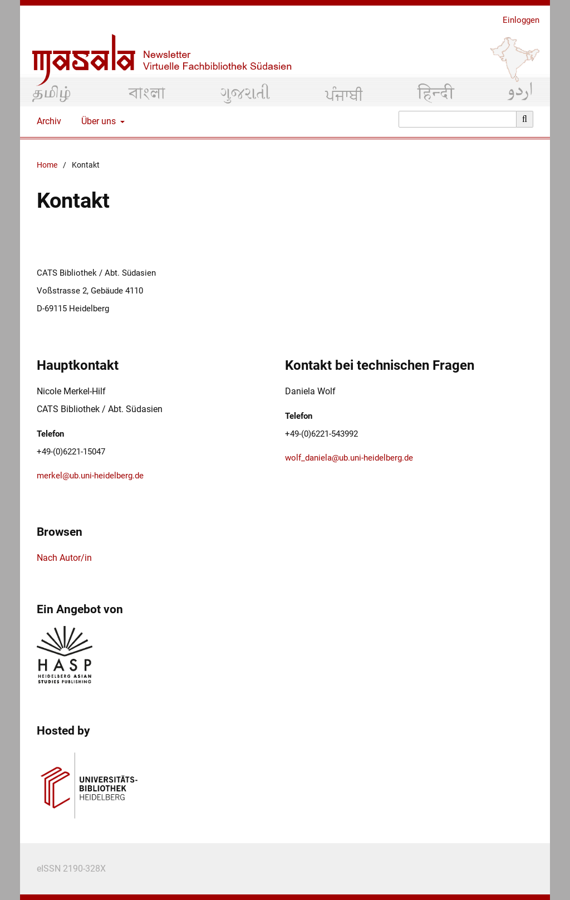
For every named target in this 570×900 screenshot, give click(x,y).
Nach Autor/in (64, 557)
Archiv (46, 121)
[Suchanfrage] (458, 119)
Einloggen (516, 20)
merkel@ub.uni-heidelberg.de (90, 476)
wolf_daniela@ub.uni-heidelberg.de (349, 458)
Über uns (97, 121)
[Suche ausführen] (525, 119)
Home (47, 165)
